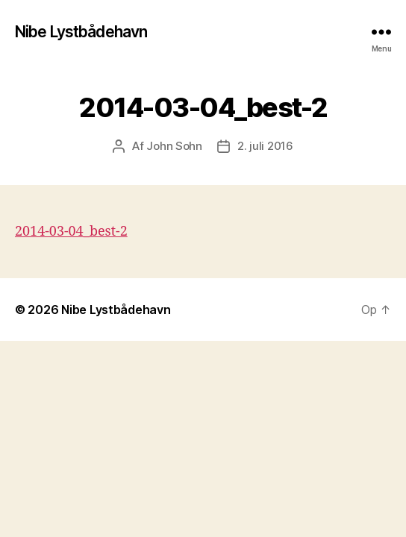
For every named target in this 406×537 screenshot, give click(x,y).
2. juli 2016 (265, 146)
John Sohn (174, 146)
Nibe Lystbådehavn (81, 32)
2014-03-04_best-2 (71, 231)
